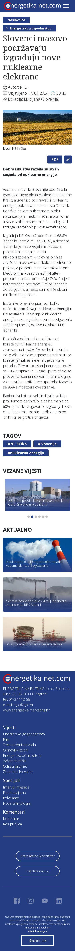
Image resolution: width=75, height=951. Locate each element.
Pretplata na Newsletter (38, 856)
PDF (54, 159)
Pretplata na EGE (37, 871)
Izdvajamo (11, 797)
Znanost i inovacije (18, 771)
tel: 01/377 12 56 (16, 699)
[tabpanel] (37, 131)
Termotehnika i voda (19, 744)
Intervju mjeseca (16, 787)
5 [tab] (43, 517)
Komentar (11, 818)
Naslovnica (16, 20)
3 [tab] (36, 517)
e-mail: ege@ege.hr (18, 704)
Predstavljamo (14, 792)
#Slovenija (47, 443)
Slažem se (37, 940)
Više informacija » (37, 931)
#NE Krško (17, 443)
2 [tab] (32, 517)
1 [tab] (28, 517)
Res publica (12, 824)
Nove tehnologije (16, 803)
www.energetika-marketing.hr (26, 710)
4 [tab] (39, 517)
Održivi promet (15, 766)
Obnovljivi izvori (15, 750)
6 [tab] (46, 517)
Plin (6, 739)
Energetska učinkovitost (22, 755)
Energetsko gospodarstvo (30, 28)
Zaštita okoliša (14, 760)
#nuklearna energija (26, 452)
